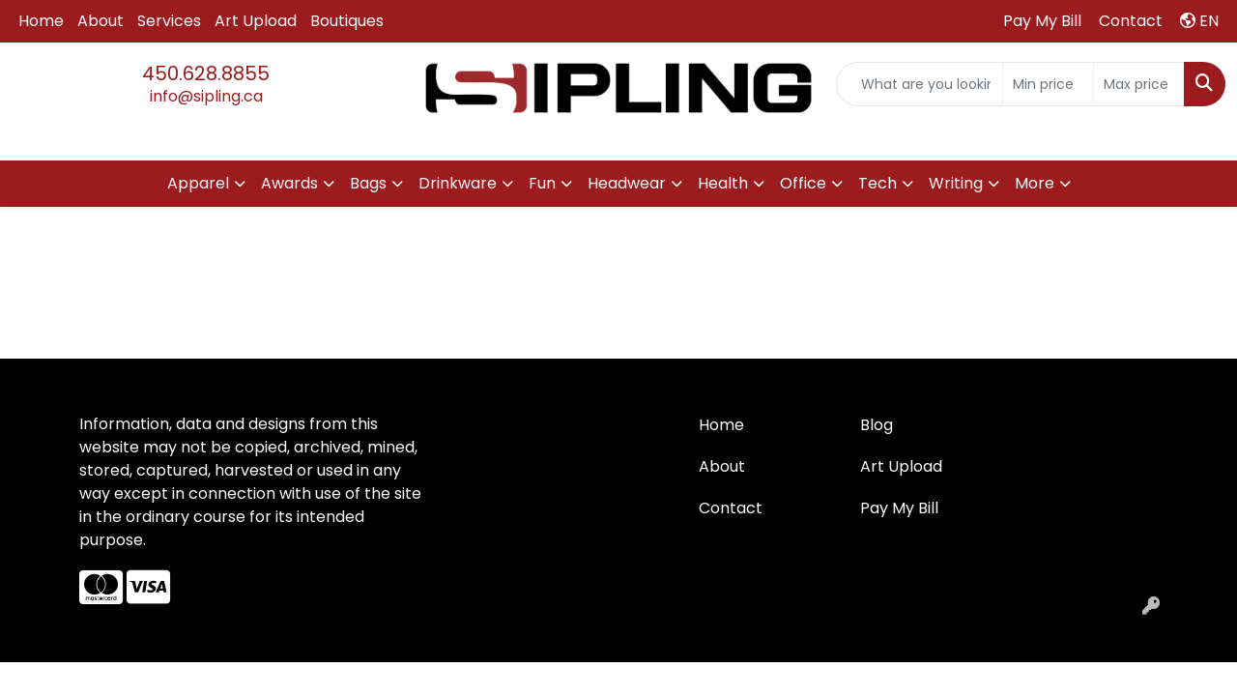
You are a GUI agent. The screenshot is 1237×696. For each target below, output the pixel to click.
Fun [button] (542, 183)
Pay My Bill (899, 508)
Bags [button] (368, 183)
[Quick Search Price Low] (1048, 84)
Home (41, 21)
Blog (876, 425)
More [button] (1034, 183)
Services (169, 21)
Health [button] (723, 183)
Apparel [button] (198, 183)
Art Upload (256, 21)
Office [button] (803, 183)
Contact (730, 508)
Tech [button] (877, 183)
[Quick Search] (919, 84)
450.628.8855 (206, 73)
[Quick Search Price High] (1139, 84)
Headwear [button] (627, 183)
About (100, 21)
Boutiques (347, 21)
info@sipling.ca (206, 96)
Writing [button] (956, 183)
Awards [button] (289, 183)
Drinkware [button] (457, 183)
